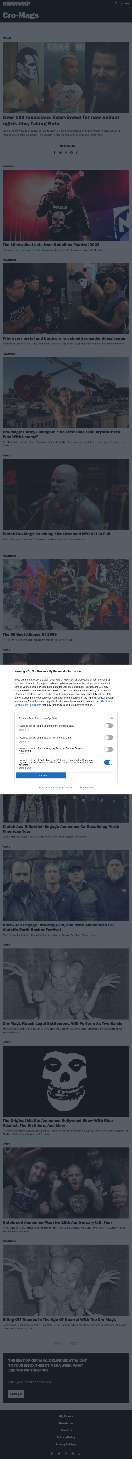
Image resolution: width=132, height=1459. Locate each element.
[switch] (108, 725)
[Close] (125, 671)
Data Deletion (46, 787)
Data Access (66, 787)
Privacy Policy (85, 787)
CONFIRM (41, 775)
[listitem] (66, 718)
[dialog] (66, 729)
